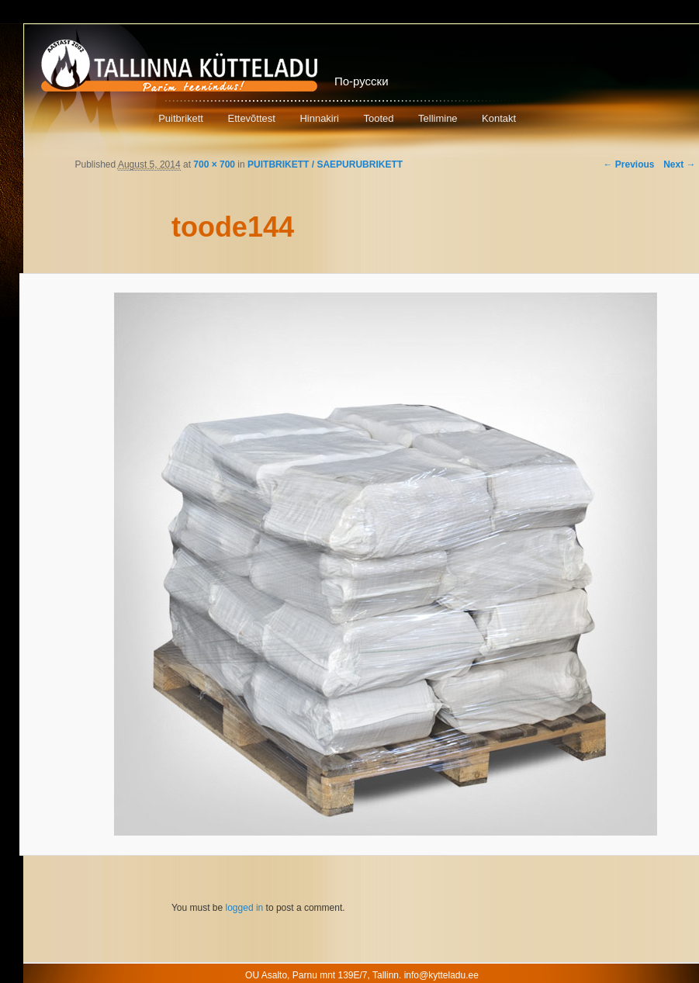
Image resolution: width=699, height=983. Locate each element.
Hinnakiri (319, 118)
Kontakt (499, 118)
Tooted (378, 118)
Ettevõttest (251, 118)
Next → (679, 164)
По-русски (361, 81)
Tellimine (438, 118)
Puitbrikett (180, 118)
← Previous (628, 164)
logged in (245, 907)
